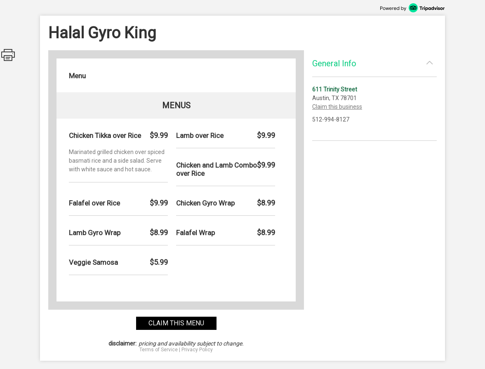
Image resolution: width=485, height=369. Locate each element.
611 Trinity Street (334, 89)
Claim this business (337, 106)
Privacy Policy (197, 350)
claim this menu (176, 323)
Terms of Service (158, 350)
